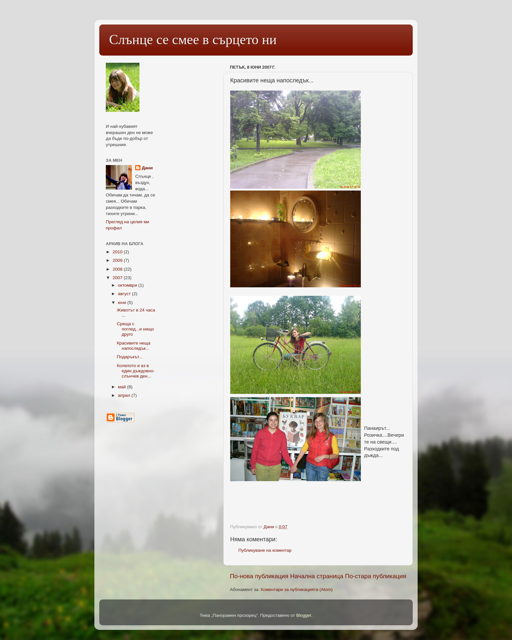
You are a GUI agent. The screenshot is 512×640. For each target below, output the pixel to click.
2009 (118, 260)
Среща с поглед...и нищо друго (135, 329)
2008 (118, 269)
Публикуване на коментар (265, 550)
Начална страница (317, 576)
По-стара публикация (375, 576)
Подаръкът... (130, 356)
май (122, 386)
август (125, 293)
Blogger (303, 615)
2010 (118, 251)
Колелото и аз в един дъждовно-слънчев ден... (136, 371)
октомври (128, 285)
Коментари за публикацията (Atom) (297, 589)
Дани (147, 167)
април (125, 395)
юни (122, 302)
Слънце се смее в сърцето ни (193, 39)
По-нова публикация (259, 576)
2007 (118, 277)
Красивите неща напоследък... (134, 346)
